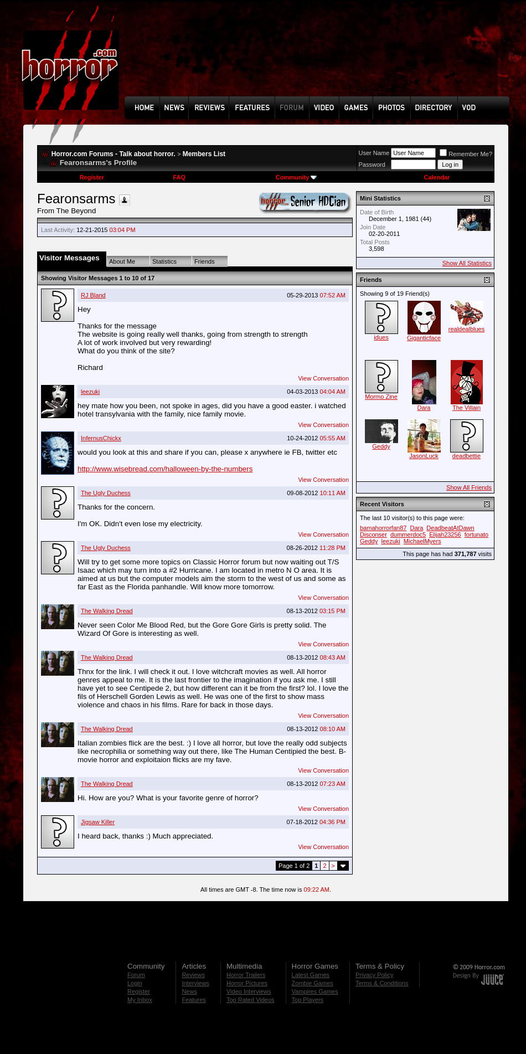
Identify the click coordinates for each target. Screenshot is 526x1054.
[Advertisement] (163, 56)
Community (296, 177)
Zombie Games (312, 983)
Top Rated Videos (250, 999)
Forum (136, 974)
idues (381, 337)
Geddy (381, 446)
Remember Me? (466, 154)
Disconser (373, 534)
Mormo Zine (381, 396)
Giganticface (424, 338)
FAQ (179, 177)
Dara (424, 407)
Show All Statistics (467, 263)
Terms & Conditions (381, 983)
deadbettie (466, 456)
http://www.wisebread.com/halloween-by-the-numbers (165, 469)
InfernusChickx (101, 438)
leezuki (90, 391)
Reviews (193, 974)
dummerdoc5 (408, 534)
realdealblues (466, 329)
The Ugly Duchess (106, 493)
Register (92, 177)
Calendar (437, 177)
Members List (204, 154)
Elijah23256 (445, 534)
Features (193, 999)
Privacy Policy (374, 974)
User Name (374, 153)
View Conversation (323, 378)
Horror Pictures (246, 983)
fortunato (476, 534)
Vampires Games (315, 991)
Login (134, 983)
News (189, 991)
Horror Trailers (245, 974)
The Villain (466, 407)
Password (372, 164)
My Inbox (139, 999)
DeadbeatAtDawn (450, 528)
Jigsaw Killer (98, 822)
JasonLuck (424, 456)
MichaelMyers (422, 541)
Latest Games (310, 974)
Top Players (307, 999)
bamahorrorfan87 (383, 528)
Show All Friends (469, 487)
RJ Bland (93, 295)
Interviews (195, 983)
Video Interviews (248, 991)
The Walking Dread (107, 611)
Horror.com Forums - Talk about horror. (113, 154)
